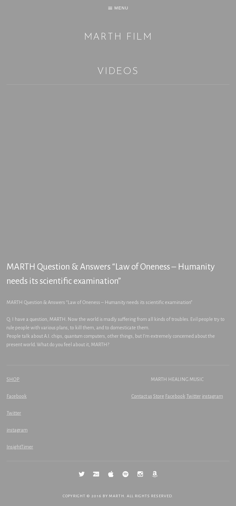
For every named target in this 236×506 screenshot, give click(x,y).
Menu (121, 8)
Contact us (141, 396)
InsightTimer (20, 446)
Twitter (14, 413)
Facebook (17, 396)
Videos (118, 71)
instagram (17, 430)
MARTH (116, 496)
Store (158, 396)
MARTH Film (118, 37)
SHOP (13, 379)
